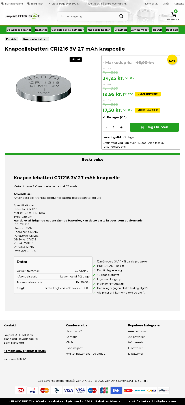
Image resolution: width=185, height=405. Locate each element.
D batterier (135, 353)
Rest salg (172, 29)
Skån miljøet (74, 348)
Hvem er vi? (151, 3)
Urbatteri (121, 29)
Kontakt (179, 3)
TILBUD (157, 29)
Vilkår (166, 3)
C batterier (135, 348)
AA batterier (136, 337)
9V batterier (136, 342)
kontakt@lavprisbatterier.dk (25, 350)
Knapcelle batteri (99, 29)
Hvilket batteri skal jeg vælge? (86, 353)
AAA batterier (137, 331)
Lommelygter (140, 29)
